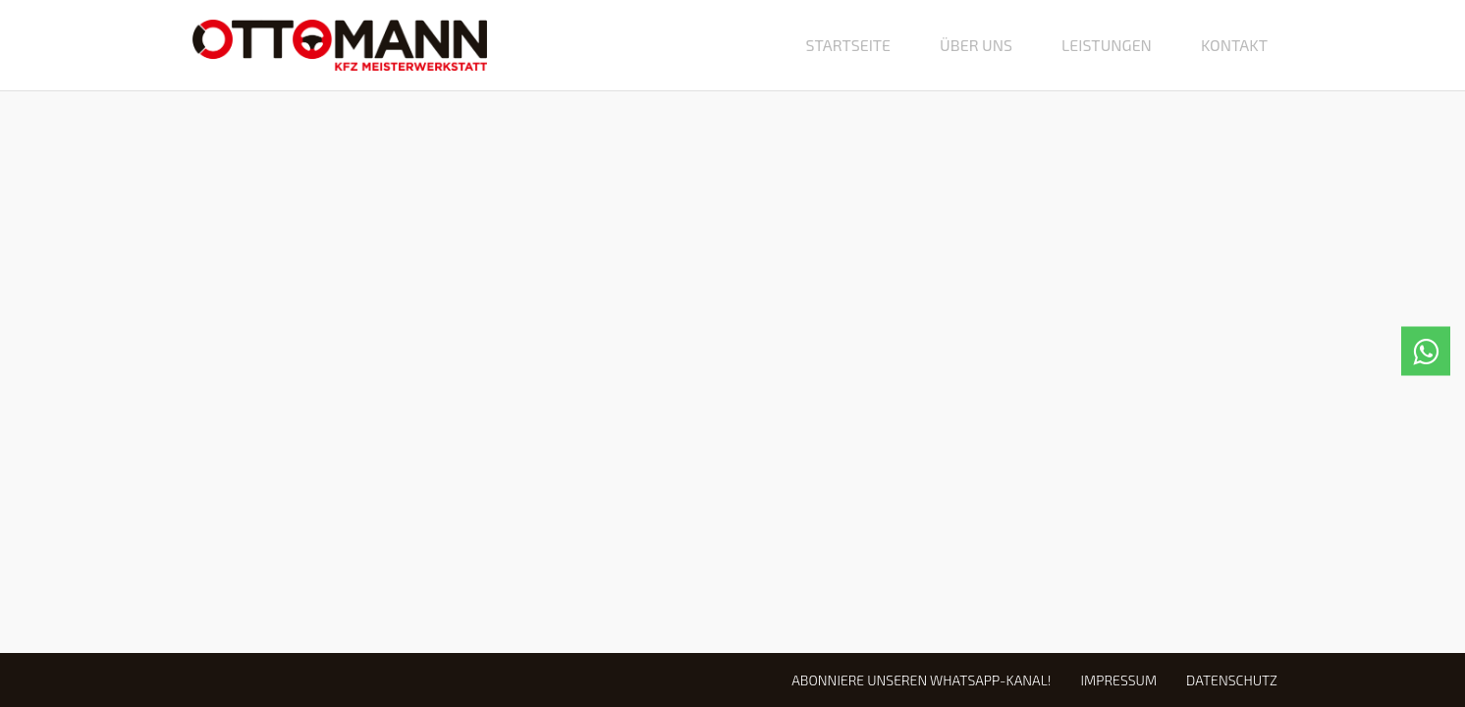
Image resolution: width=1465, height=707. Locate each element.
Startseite (848, 44)
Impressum (1119, 680)
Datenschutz (1231, 680)
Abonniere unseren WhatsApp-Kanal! (921, 680)
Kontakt (1234, 44)
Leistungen (1106, 44)
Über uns (976, 44)
